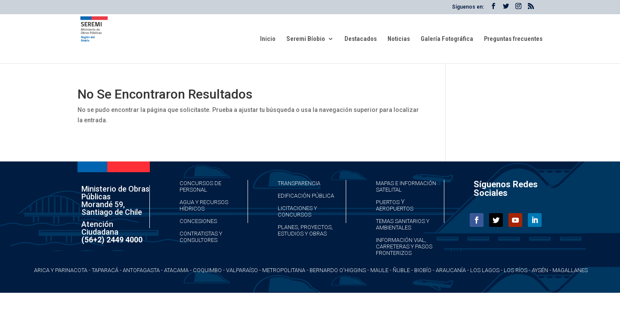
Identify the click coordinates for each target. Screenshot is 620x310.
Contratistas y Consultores (201, 236)
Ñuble (401, 270)
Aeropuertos (394, 208)
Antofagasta (141, 270)
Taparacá (105, 270)
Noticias (399, 39)
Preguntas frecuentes (513, 39)
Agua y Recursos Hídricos (204, 205)
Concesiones (198, 221)
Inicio (268, 39)
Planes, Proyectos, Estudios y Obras (305, 230)
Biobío (422, 270)
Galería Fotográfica (447, 39)
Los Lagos (484, 270)
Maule (379, 270)
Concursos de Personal (200, 186)
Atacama (176, 270)
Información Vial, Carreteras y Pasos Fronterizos (404, 246)
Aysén (540, 270)
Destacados (360, 39)
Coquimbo (207, 270)
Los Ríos (515, 270)
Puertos (388, 202)
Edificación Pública (306, 195)
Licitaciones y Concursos (297, 211)
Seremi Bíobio (305, 39)
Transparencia (299, 183)
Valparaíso (242, 270)
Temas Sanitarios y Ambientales (402, 224)
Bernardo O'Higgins (338, 270)
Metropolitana (283, 270)
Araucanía (451, 270)
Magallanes (570, 270)
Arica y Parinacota (60, 270)
